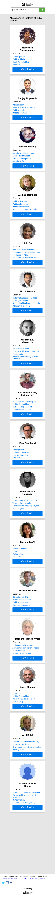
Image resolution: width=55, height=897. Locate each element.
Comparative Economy (25, 796)
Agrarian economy (23, 162)
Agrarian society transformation (25, 693)
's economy (22, 690)
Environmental (21, 168)
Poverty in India (19, 804)
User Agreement (40, 878)
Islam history (17, 751)
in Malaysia (20, 643)
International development (23, 749)
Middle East (20, 429)
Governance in (20, 799)
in (18, 115)
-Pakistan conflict (21, 434)
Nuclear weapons (22, 432)
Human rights (18, 540)
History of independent (24, 321)
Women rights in (21, 535)
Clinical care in (20, 638)
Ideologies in (20, 323)
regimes (19, 117)
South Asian (20, 62)
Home (24, 878)
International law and (24, 532)
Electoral (19, 585)
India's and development (26, 271)
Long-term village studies (23, 698)
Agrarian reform (19, 170)
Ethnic (18, 479)
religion (20, 218)
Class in (21, 165)
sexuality (20, 220)
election (18, 109)
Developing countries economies (26, 801)
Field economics (19, 696)
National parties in (26, 326)
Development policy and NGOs (25, 276)
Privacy (30, 878)
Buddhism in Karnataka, (24, 223)
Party (17, 590)
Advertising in (20, 373)
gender (20, 215)
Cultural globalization (25, 376)
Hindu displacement (21, 646)
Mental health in (21, 640)
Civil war (16, 487)
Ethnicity (16, 65)
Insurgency (20, 484)
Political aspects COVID (23, 112)
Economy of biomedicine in (26, 849)
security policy (20, 482)
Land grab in (20, 273)
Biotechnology (18, 856)
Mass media (17, 379)
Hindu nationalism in (23, 268)
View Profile (27, 71)
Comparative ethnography (23, 859)
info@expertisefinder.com (11, 878)
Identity (18, 57)
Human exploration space (24, 426)
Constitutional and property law (25, 537)
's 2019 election (21, 329)
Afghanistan (17, 593)
